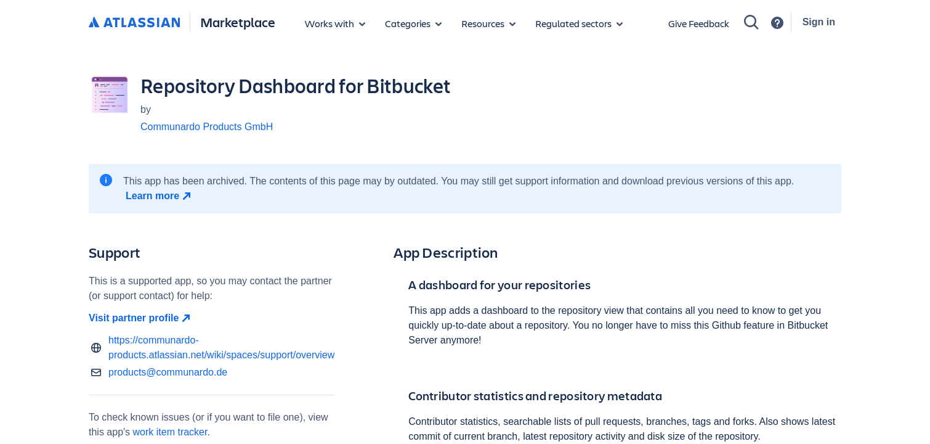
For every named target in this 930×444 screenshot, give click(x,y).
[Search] (751, 22)
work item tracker (170, 432)
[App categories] (413, 23)
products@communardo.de (167, 372)
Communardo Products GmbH (206, 126)
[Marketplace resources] (488, 23)
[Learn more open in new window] (160, 196)
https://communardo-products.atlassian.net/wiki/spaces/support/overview (221, 347)
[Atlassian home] (134, 22)
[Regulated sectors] (579, 23)
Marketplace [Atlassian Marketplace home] (237, 22)
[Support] (777, 22)
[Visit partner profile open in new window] (211, 318)
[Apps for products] (335, 23)
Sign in (819, 22)
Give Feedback (698, 23)
